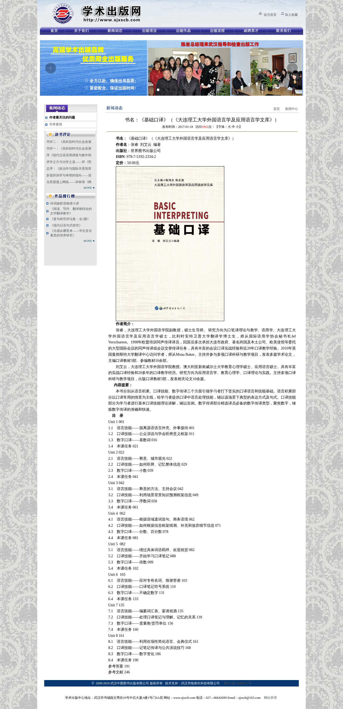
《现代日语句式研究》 (66, 225)
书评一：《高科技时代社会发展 (68, 148)
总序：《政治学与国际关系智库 (68, 168)
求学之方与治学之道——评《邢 (68, 162)
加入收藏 (291, 15)
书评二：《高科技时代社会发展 (68, 142)
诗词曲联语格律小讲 (64, 203)
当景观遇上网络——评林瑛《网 (68, 182)
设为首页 (270, 15)
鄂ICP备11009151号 (237, 683)
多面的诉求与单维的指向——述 (68, 175)
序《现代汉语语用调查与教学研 (68, 155)
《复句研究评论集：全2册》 (70, 219)
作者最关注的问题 (62, 117)
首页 (276, 109)
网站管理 (270, 698)
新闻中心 (291, 109)
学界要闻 (55, 124)
